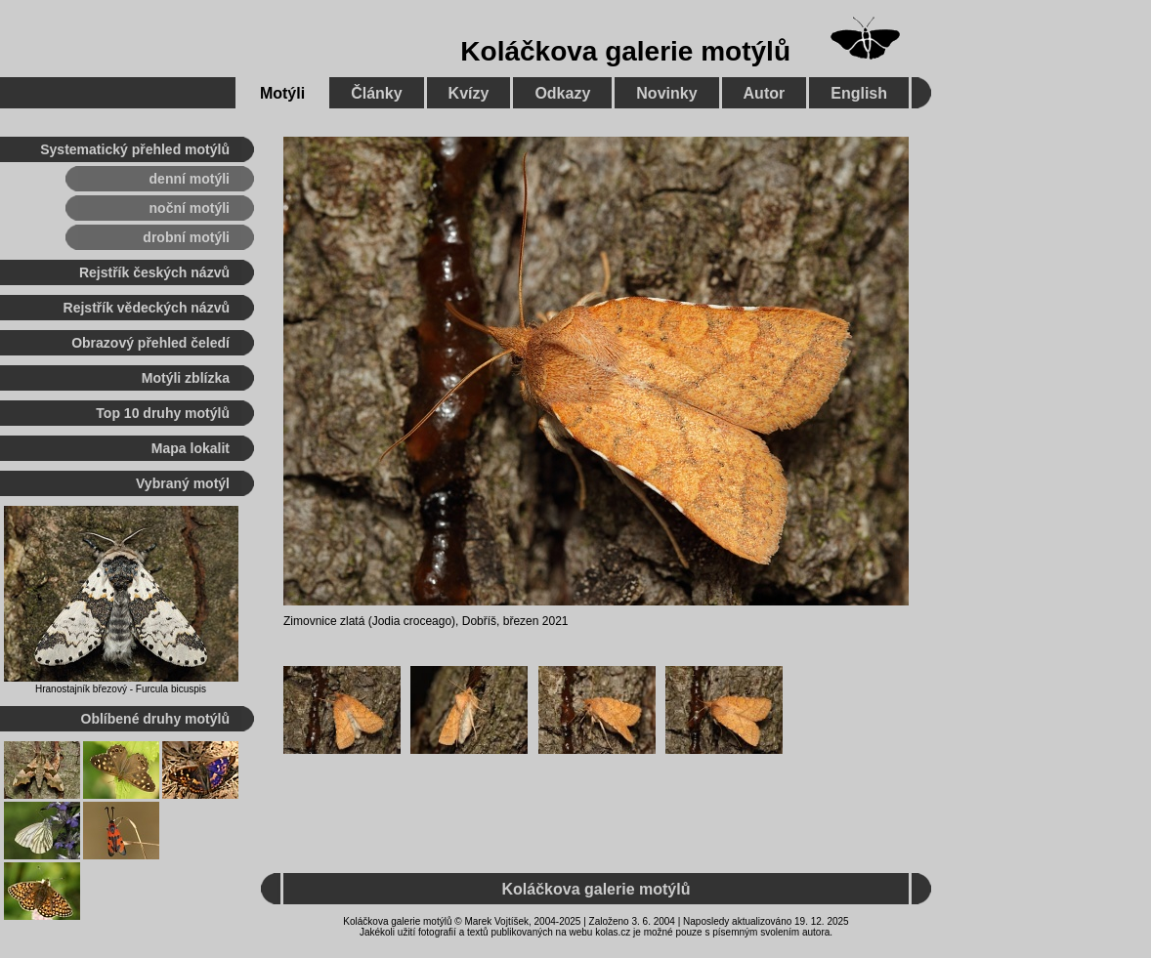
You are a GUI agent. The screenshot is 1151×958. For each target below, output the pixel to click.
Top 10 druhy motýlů (163, 413)
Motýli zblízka (186, 378)
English (859, 93)
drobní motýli (186, 237)
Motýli (282, 93)
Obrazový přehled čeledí (150, 343)
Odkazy (562, 93)
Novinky (666, 93)
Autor (765, 93)
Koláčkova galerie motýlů (625, 51)
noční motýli (189, 208)
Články (376, 93)
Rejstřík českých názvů (154, 272)
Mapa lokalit (190, 448)
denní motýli (189, 179)
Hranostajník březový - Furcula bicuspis (120, 689)
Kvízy (469, 93)
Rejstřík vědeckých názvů (147, 307)
